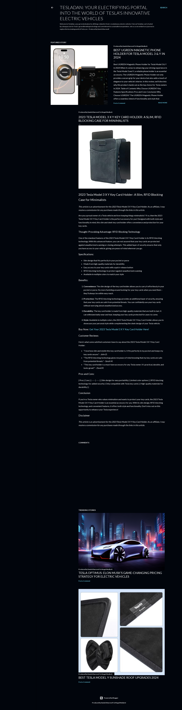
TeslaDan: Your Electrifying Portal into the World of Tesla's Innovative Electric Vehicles (105, 13)
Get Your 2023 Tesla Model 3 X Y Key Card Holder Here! (119, 329)
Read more (162, 103)
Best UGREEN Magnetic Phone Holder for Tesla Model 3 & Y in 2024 (139, 53)
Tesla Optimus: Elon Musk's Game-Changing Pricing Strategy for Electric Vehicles (120, 574)
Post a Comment (119, 103)
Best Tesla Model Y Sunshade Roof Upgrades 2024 (118, 677)
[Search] (163, 8)
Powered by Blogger (109, 698)
